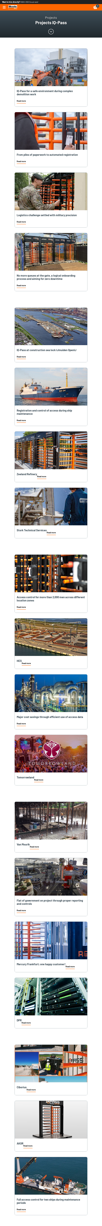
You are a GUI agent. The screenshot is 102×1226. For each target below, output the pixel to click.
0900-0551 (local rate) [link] (29, 2)
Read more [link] (21, 101)
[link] (12, 7)
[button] (21, 101)
